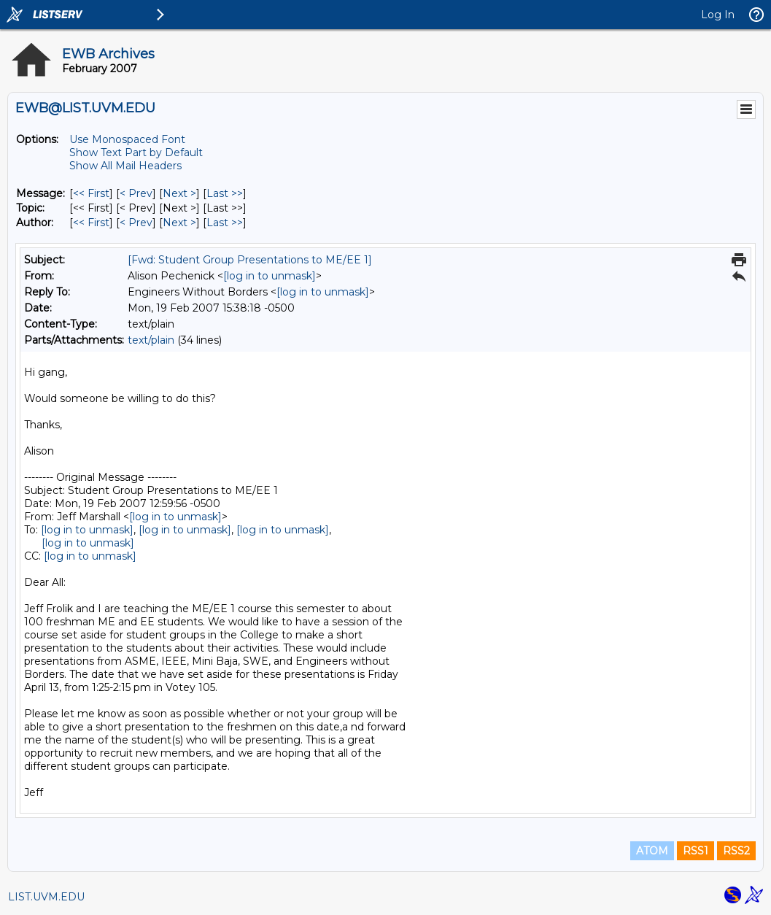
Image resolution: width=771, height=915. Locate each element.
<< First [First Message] (91, 193)
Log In (718, 14)
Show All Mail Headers (125, 165)
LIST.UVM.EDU (46, 896)
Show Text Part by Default (136, 152)
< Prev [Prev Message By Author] (136, 222)
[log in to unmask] (269, 275)
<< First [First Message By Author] (91, 222)
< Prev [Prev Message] (136, 193)
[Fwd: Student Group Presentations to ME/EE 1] (250, 259)
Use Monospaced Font (127, 139)
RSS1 (695, 850)
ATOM (652, 850)
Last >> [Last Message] (224, 193)
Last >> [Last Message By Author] (224, 222)
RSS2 (736, 850)
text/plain (151, 340)
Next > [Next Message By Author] (179, 222)
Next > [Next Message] (179, 193)
